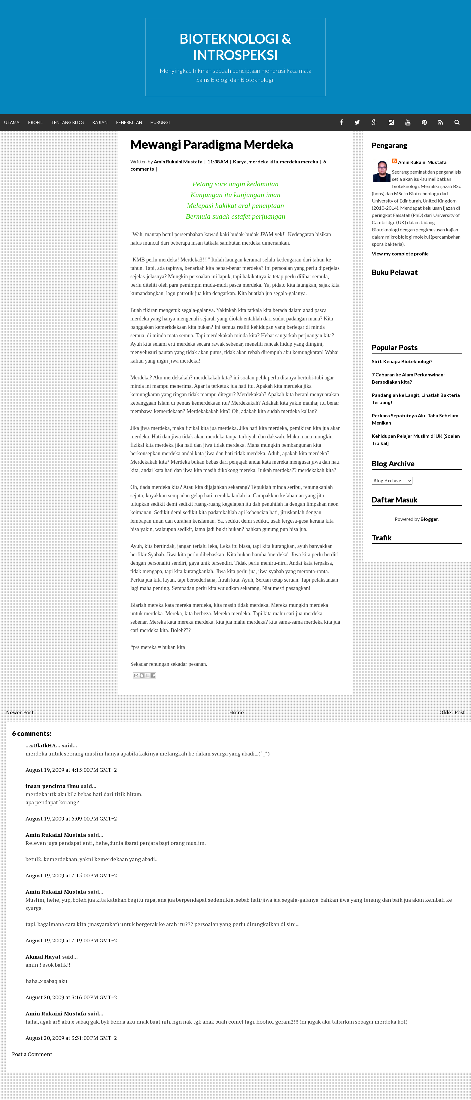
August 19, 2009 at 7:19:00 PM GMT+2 (71, 940)
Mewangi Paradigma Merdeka (211, 144)
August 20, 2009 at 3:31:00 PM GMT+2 (71, 1037)
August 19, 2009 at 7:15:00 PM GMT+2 (71, 875)
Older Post (452, 712)
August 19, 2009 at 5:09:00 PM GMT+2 (71, 818)
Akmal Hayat (43, 956)
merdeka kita (263, 161)
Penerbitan (129, 122)
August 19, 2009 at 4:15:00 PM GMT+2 (71, 769)
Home (236, 712)
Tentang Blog (67, 122)
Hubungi (160, 122)
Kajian (100, 122)
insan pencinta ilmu (52, 785)
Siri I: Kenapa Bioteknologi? (402, 361)
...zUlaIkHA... (43, 745)
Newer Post (20, 712)
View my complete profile (400, 253)
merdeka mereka (299, 161)
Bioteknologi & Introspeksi (235, 46)
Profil (35, 122)
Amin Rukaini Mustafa (56, 834)
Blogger (429, 519)
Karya (240, 161)
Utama (12, 122)
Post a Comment (32, 1054)
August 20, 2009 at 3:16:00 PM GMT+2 (71, 997)
